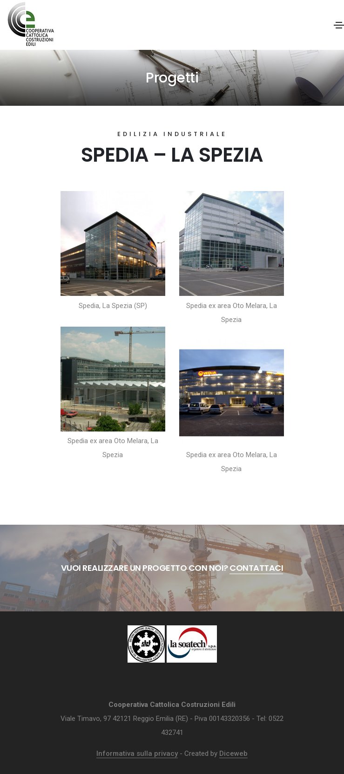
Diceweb (233, 753)
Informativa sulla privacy (137, 753)
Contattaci (256, 568)
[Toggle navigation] (339, 25)
